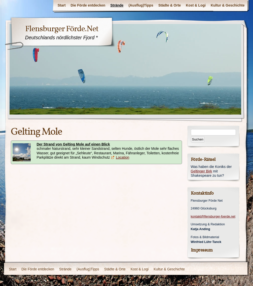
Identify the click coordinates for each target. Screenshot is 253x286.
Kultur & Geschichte (228, 5)
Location (122, 157)
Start (62, 5)
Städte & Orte (169, 5)
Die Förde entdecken (88, 5)
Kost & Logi (196, 5)
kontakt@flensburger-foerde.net (213, 216)
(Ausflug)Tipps (140, 5)
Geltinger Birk (201, 171)
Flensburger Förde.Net (61, 29)
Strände (116, 5)
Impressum (202, 250)
